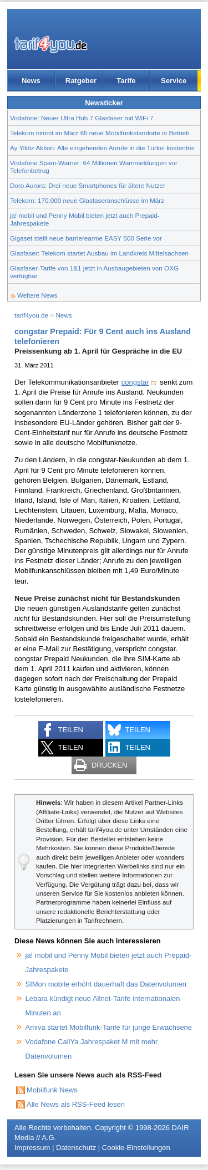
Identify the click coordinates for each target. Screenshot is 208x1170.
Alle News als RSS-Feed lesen (76, 1104)
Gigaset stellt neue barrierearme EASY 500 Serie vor (86, 238)
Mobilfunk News (52, 1090)
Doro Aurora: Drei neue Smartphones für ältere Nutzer (87, 185)
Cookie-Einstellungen (136, 1147)
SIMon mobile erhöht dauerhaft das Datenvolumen (106, 984)
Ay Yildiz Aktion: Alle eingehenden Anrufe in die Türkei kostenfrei (102, 147)
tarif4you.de (31, 315)
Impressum (32, 1147)
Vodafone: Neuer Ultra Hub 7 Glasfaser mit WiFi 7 (82, 117)
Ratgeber (81, 80)
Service (173, 80)
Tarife (125, 80)
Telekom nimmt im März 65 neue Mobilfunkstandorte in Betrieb (100, 132)
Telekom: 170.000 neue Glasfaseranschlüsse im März (87, 200)
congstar (135, 382)
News (31, 80)
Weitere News (37, 295)
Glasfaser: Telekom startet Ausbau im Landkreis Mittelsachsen (99, 253)
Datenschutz (76, 1147)
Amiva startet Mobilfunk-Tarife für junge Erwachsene (109, 1027)
